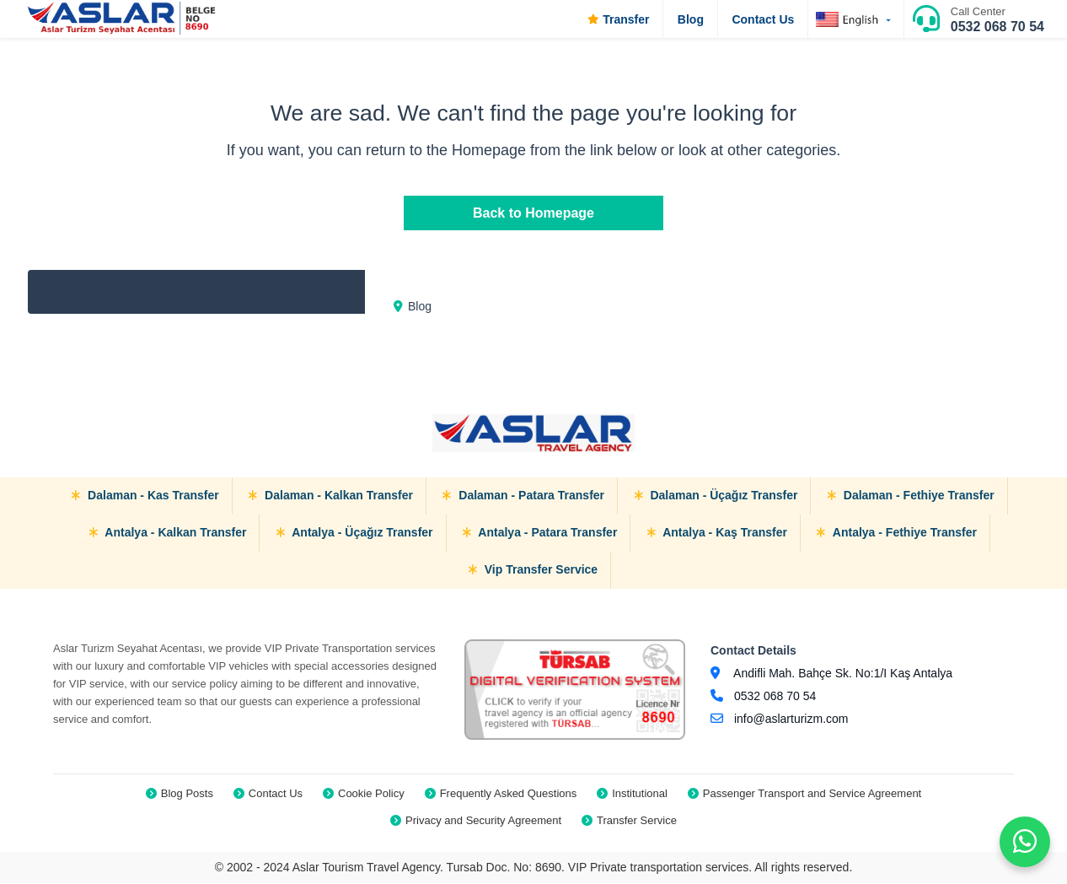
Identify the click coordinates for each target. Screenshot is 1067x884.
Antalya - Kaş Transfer (717, 532)
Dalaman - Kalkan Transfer (331, 495)
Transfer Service (637, 820)
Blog (691, 19)
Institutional (640, 793)
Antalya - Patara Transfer (540, 532)
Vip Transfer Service (533, 569)
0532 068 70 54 (997, 26)
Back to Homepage (533, 213)
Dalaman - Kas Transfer (145, 495)
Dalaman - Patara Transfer (523, 495)
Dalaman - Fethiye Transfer (911, 495)
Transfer (618, 19)
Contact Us (763, 19)
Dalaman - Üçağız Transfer (716, 495)
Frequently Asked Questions (508, 793)
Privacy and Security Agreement (483, 820)
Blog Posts (187, 793)
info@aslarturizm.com (791, 718)
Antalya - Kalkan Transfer (167, 532)
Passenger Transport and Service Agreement (812, 793)
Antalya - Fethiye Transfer (897, 532)
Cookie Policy (371, 793)
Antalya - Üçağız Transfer (354, 532)
